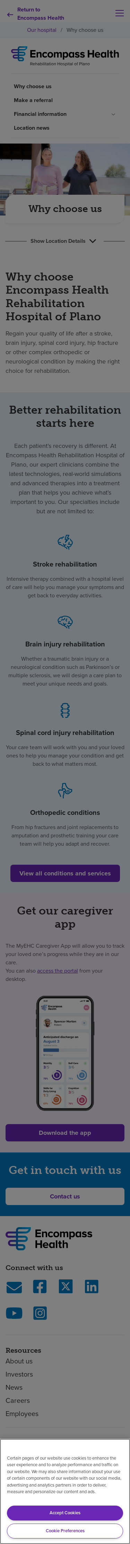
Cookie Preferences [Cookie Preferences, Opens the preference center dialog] (65, 1530)
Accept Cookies (65, 1512)
